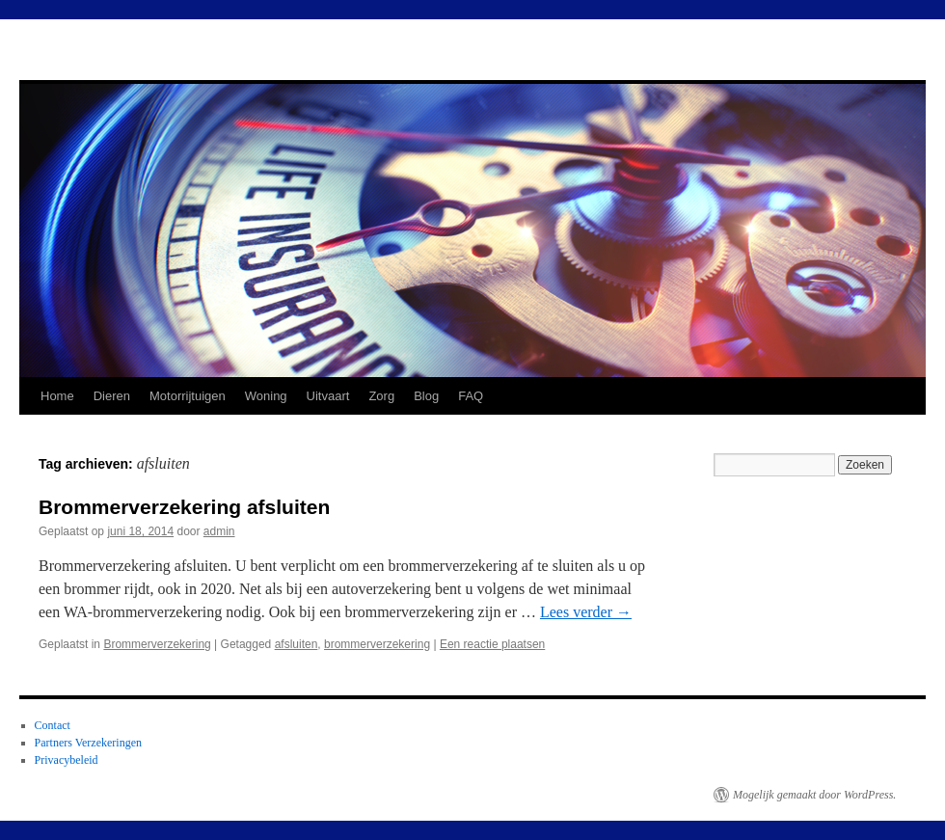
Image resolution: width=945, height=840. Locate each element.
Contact (52, 725)
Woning (266, 396)
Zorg (381, 396)
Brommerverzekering (156, 644)
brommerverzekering (377, 644)
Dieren (112, 396)
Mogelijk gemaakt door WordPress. (814, 794)
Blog (426, 396)
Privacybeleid (66, 760)
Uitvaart (328, 396)
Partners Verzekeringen (88, 742)
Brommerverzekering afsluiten (184, 507)
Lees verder (586, 612)
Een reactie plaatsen (492, 644)
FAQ (470, 396)
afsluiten (296, 644)
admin (219, 531)
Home (57, 396)
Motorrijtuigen (187, 396)
